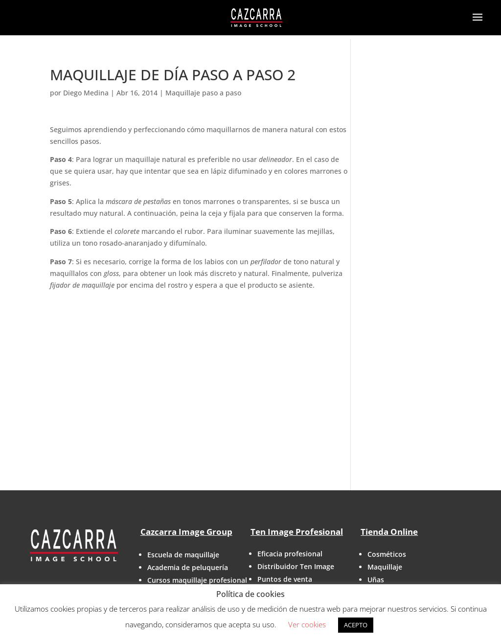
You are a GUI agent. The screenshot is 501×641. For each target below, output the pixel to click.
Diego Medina (86, 92)
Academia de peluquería (187, 567)
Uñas (375, 579)
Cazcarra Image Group (186, 531)
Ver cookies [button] (307, 624)
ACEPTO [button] (355, 624)
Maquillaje (384, 567)
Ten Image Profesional (296, 531)
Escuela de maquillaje (183, 554)
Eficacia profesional (289, 553)
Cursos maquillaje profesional (197, 580)
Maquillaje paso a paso (203, 92)
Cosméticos (386, 554)
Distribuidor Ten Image (295, 566)
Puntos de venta (284, 579)
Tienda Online (389, 531)
